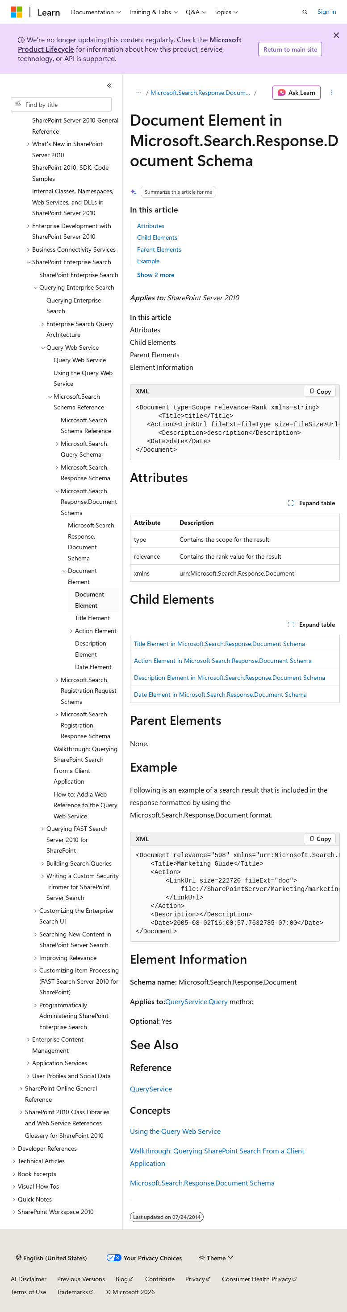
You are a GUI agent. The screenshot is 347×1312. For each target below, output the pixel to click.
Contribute (160, 1279)
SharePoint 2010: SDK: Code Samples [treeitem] (70, 173)
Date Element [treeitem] (93, 666)
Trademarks (72, 1291)
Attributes (150, 225)
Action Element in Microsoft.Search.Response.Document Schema (223, 660)
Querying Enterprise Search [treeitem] (73, 305)
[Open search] (305, 12)
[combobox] (61, 104)
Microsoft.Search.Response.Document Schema (201, 92)
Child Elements (157, 237)
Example (148, 261)
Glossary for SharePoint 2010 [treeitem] (64, 1135)
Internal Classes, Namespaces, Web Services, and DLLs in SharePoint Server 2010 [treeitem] (72, 202)
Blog (122, 1279)
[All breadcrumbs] (138, 93)
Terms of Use (28, 1291)
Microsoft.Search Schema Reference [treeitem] (86, 425)
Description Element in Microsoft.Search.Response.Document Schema (229, 677)
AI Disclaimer (28, 1279)
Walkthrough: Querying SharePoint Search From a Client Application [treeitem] (85, 765)
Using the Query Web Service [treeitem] (83, 378)
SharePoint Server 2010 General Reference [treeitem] (75, 125)
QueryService (151, 1088)
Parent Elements (159, 249)
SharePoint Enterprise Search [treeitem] (78, 274)
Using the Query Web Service (175, 1131)
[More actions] (332, 93)
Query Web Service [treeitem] (80, 360)
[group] (235, 429)
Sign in (327, 11)
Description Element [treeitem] (90, 648)
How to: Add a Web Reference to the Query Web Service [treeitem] (85, 805)
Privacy (195, 1279)
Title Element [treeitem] (92, 617)
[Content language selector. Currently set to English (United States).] (51, 1258)
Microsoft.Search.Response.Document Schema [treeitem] (92, 541)
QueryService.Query (196, 1001)
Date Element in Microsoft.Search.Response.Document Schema (220, 694)
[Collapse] (109, 86)
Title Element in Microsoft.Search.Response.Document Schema (219, 643)
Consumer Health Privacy (256, 1279)
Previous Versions (81, 1279)
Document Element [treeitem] (89, 599)
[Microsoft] (16, 12)
